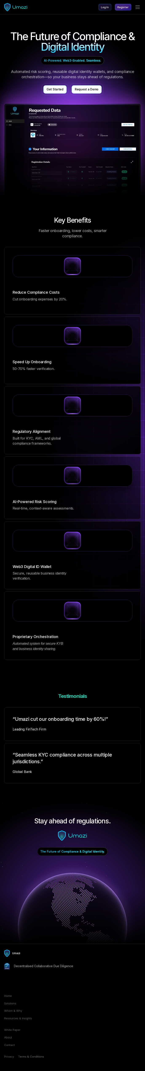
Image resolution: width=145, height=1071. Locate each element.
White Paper (12, 1029)
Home (8, 995)
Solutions (10, 1003)
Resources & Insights (18, 1018)
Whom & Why (13, 1010)
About (8, 1037)
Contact (9, 1045)
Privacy (9, 1056)
